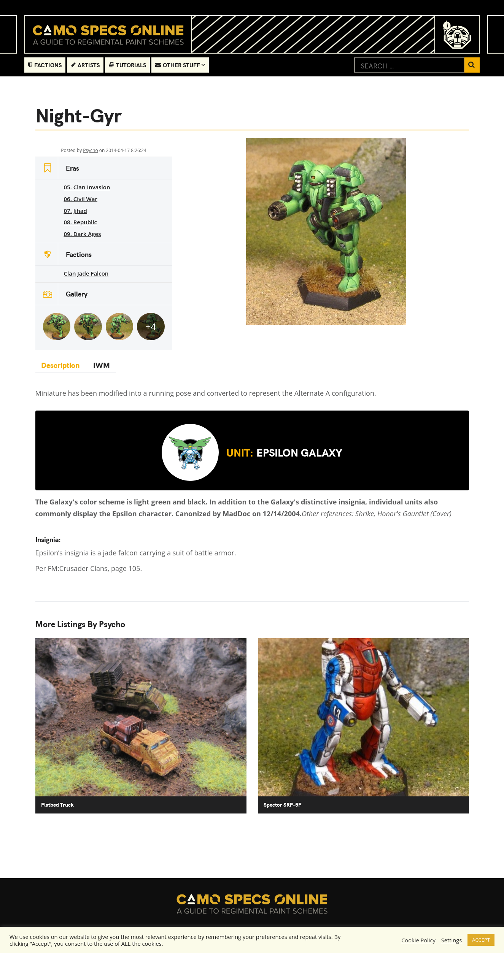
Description (60, 364)
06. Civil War (80, 199)
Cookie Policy (418, 940)
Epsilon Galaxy (252, 452)
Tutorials (127, 65)
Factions (45, 65)
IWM (100, 364)
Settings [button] (451, 940)
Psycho (90, 150)
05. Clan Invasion (87, 187)
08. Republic (80, 222)
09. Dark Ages (82, 234)
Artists (85, 65)
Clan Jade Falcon (86, 273)
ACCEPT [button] (481, 939)
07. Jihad (75, 210)
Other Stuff (177, 65)
